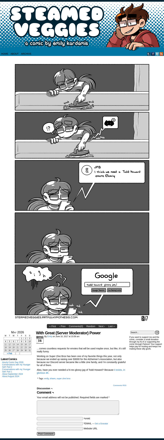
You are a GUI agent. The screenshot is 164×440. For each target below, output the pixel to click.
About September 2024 (12, 374)
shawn (53, 378)
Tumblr (149, 54)
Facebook (153, 54)
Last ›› (111, 326)
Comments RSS (119, 385)
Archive (26, 53)
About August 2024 (10, 376)
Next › (102, 326)
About (15, 53)
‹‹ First (52, 326)
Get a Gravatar (101, 423)
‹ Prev (62, 326)
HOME (4, 53)
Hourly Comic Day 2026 (12, 362)
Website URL (90, 428)
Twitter (157, 54)
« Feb (9, 353)
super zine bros (63, 378)
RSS (161, 54)
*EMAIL (96, 423)
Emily (49, 336)
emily (46, 378)
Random (90, 326)
